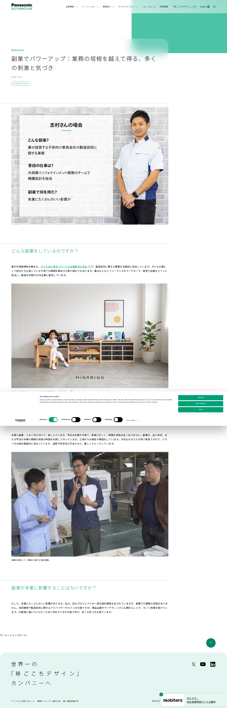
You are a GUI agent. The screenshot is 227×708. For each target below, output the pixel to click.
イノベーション (88, 6)
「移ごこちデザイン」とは (184, 6)
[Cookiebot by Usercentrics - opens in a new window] (20, 702)
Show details (130, 703)
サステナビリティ (126, 6)
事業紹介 (107, 6)
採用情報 (164, 6)
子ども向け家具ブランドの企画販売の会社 (66, 266)
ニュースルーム (149, 6)
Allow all (201, 680)
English (205, 6)
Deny (201, 692)
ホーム (3, 635)
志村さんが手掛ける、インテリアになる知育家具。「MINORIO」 (42, 391)
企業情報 (70, 6)
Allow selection (200, 686)
